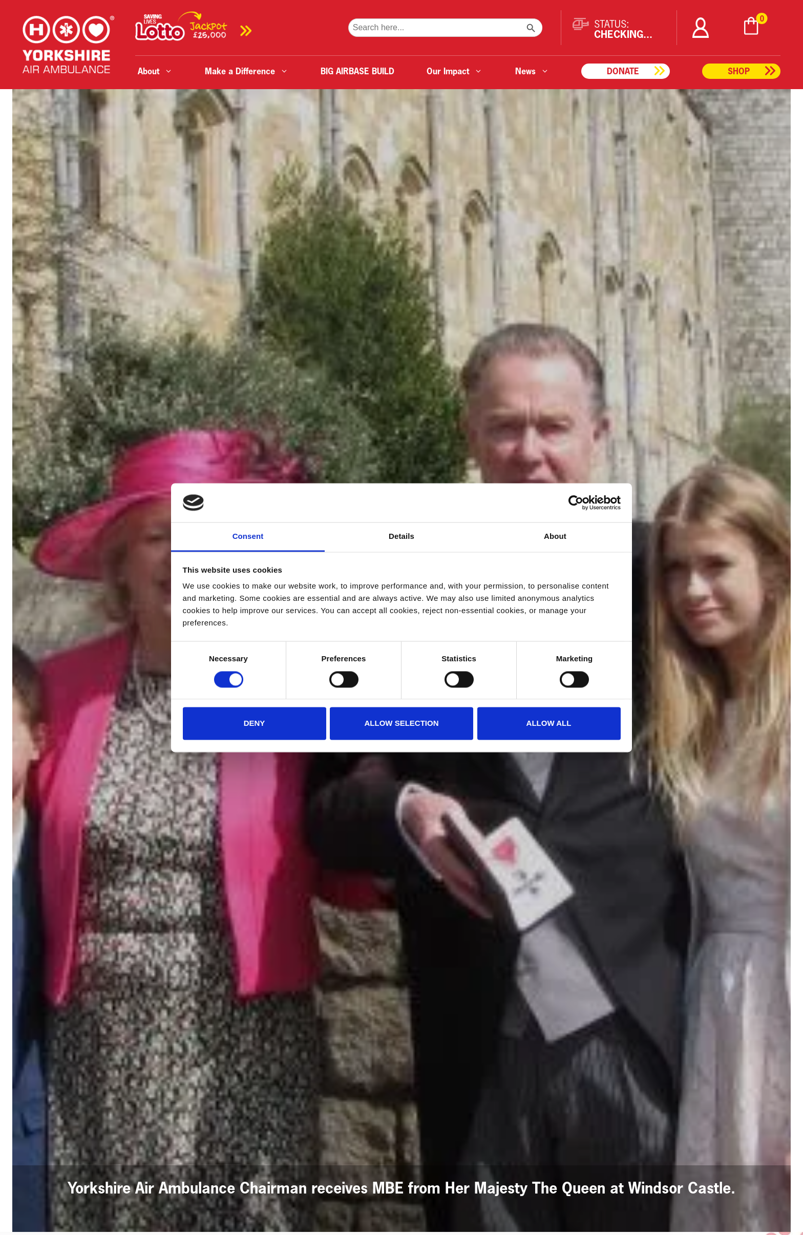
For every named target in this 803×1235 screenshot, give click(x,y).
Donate (623, 71)
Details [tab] (401, 536)
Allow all (549, 723)
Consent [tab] (248, 536)
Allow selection (402, 723)
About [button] (155, 71)
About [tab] (555, 536)
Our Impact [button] (454, 71)
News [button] (532, 71)
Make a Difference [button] (246, 71)
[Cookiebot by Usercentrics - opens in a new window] (576, 502)
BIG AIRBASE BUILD (357, 71)
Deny (254, 723)
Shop (739, 71)
